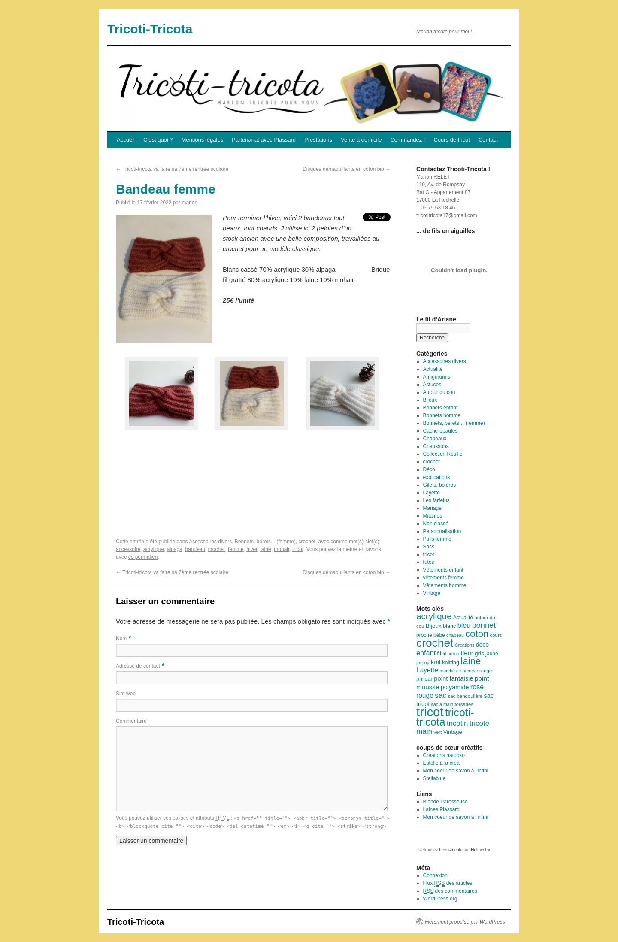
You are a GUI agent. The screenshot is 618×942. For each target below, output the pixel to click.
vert (437, 732)
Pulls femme (437, 539)
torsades (463, 704)
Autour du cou (439, 392)
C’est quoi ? (158, 139)
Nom (121, 639)
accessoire (128, 549)
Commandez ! (407, 139)
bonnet (484, 625)
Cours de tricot (451, 139)
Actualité (433, 369)
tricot (297, 549)
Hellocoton (481, 850)
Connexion (435, 875)
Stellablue (434, 778)
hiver (251, 549)
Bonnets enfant (440, 408)
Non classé (435, 524)
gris (479, 653)
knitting (450, 663)
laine (265, 549)
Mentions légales (203, 139)
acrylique (153, 549)
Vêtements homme (445, 585)
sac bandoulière (465, 696)
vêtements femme (443, 578)
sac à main (442, 704)
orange (484, 670)
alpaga (174, 549)
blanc (449, 626)
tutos (428, 562)
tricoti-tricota (445, 717)
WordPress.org (440, 899)
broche (424, 635)
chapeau (455, 635)
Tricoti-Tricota (149, 29)
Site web (126, 694)
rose (477, 687)
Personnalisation (442, 531)
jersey (422, 662)
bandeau (195, 549)
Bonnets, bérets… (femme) (454, 423)
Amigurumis (436, 377)
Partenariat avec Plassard (264, 139)
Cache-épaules (440, 431)
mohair (281, 549)
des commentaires (450, 891)
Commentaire (131, 721)
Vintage (431, 593)
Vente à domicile (361, 139)
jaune (491, 654)
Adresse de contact (138, 666)
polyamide (455, 687)
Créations (465, 645)
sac (440, 695)
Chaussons (436, 446)
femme (236, 549)
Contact (488, 139)
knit (436, 662)
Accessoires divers (210, 542)
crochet (307, 542)
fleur (467, 653)
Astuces (432, 385)
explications (436, 477)
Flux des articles (448, 883)
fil (439, 653)
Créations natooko (444, 755)
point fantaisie (453, 678)
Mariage (432, 508)
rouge (424, 695)
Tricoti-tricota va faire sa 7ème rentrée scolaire (172, 169)
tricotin (457, 723)
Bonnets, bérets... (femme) (265, 542)
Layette (431, 493)
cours (496, 635)
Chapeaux (435, 439)
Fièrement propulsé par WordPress (465, 922)
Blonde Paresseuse (445, 802)
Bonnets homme (441, 415)
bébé (439, 635)
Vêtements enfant (443, 570)
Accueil (126, 139)
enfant (426, 653)
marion (189, 203)
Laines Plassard (441, 809)
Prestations (318, 139)
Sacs (429, 547)
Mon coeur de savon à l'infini (455, 771)
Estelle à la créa (441, 763)
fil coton (450, 653)
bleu (464, 625)
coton (476, 633)
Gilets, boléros (439, 485)
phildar (424, 679)
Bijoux (430, 400)
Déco (429, 469)
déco (482, 644)
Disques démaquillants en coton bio (347, 169)
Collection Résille (443, 454)
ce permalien (143, 557)
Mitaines (432, 516)
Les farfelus (436, 500)
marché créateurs (457, 670)
